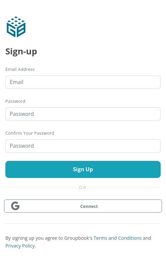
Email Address (20, 69)
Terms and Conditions (118, 238)
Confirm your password (29, 133)
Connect (54, 206)
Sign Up (83, 169)
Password (15, 101)
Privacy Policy (20, 245)
